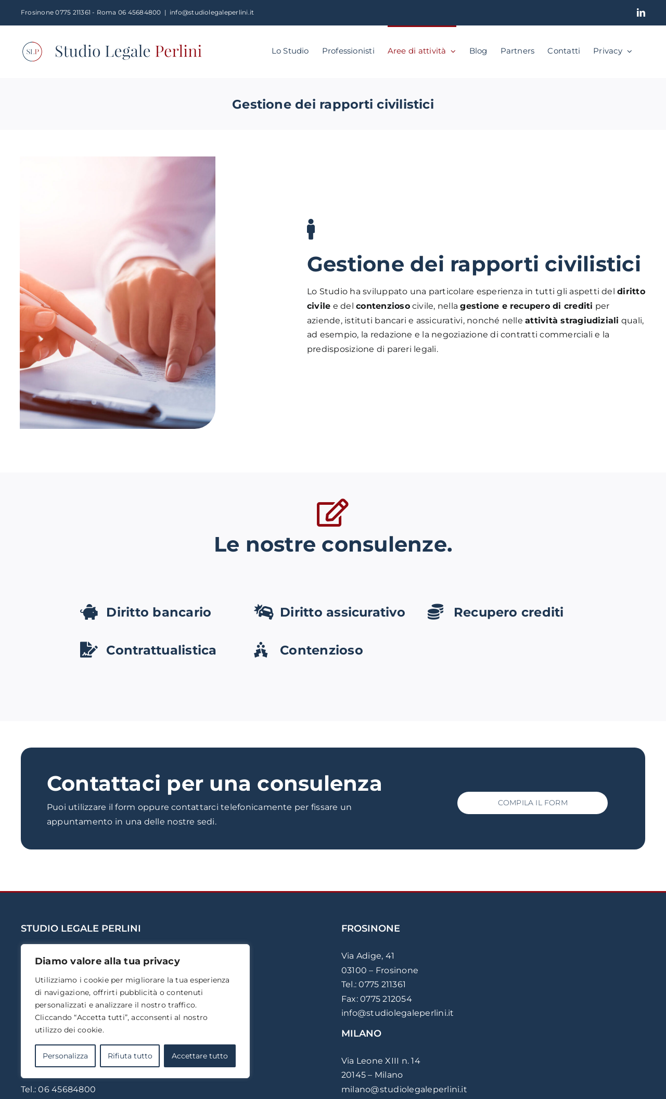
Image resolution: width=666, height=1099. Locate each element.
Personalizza (65, 1056)
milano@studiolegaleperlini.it (404, 1089)
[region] (135, 1011)
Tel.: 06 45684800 (58, 1089)
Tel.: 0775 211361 (373, 984)
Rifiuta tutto (130, 1056)
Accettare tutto (200, 1056)
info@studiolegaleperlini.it (212, 12)
